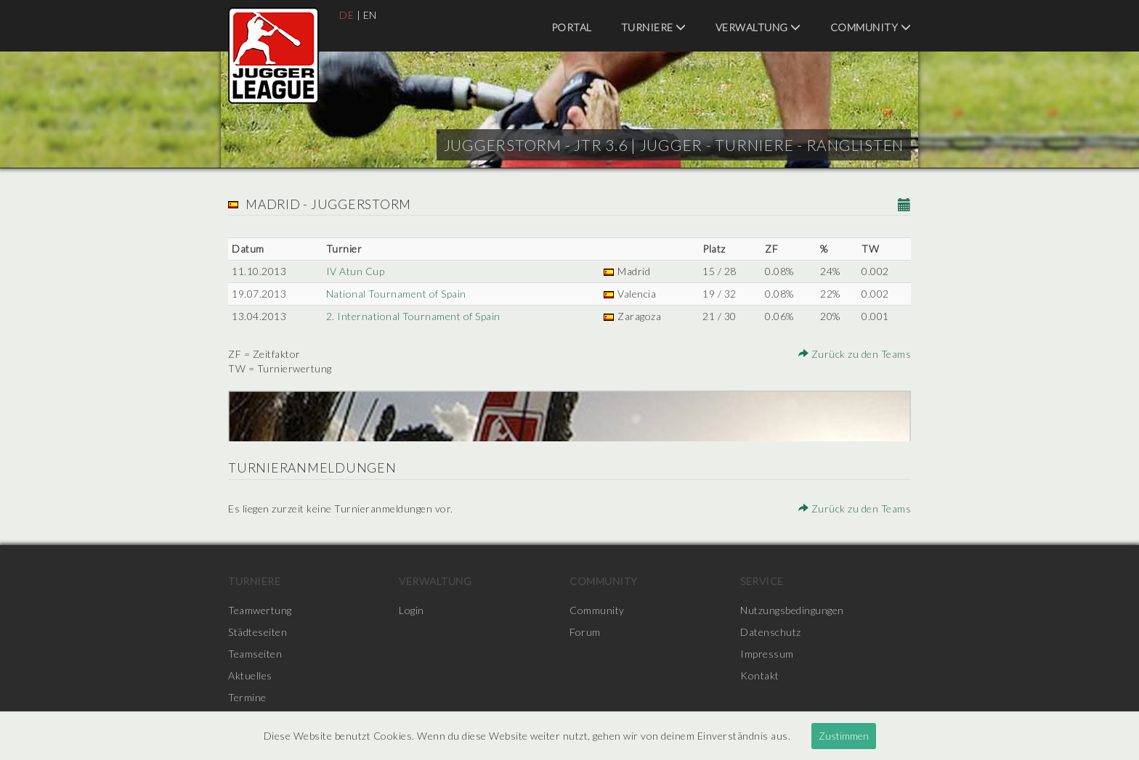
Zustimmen (844, 736)
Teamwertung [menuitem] (260, 610)
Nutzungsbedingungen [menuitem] (792, 610)
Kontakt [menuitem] (759, 675)
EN (370, 15)
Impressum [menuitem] (767, 653)
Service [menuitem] (762, 581)
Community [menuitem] (871, 27)
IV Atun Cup (355, 271)
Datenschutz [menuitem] (770, 632)
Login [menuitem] (411, 610)
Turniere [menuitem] (653, 27)
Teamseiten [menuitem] (255, 653)
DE (346, 15)
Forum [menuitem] (585, 632)
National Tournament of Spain (396, 293)
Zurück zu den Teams (855, 354)
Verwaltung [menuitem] (758, 27)
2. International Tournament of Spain (413, 316)
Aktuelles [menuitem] (250, 675)
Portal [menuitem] (571, 27)
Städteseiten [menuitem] (257, 632)
